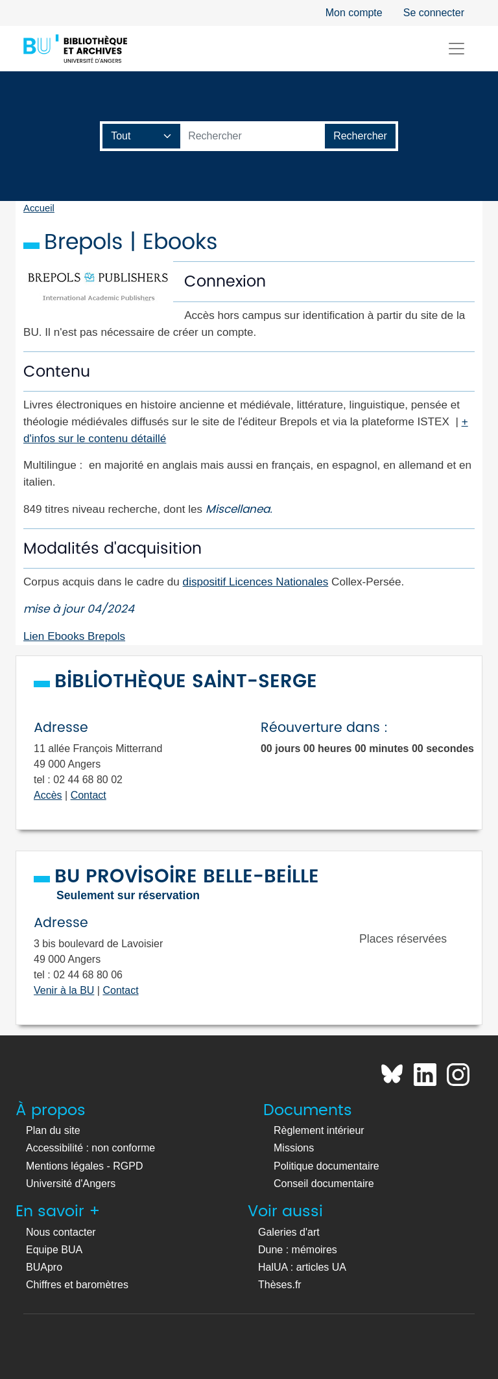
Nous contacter (61, 1232)
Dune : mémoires (297, 1249)
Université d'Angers (70, 1183)
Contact (88, 795)
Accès (48, 795)
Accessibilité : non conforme (90, 1147)
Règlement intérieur (319, 1130)
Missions (294, 1147)
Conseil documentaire (324, 1183)
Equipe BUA (54, 1249)
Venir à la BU (64, 990)
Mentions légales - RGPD (84, 1166)
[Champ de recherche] (141, 136)
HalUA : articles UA (302, 1267)
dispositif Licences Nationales (256, 581)
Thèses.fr (280, 1284)
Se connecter (433, 12)
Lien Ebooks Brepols (74, 636)
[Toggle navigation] (456, 49)
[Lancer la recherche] (360, 136)
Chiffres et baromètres (77, 1284)
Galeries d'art (289, 1232)
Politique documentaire (326, 1166)
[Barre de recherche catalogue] (253, 136)
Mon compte (354, 12)
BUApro (44, 1267)
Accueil (38, 208)
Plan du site (53, 1130)
